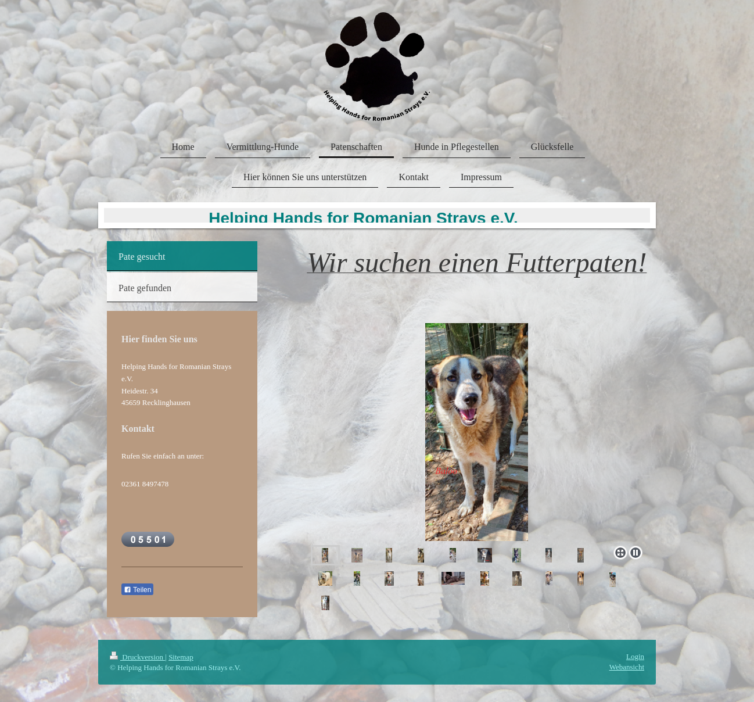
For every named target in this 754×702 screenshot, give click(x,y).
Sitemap (180, 657)
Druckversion (137, 657)
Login (635, 656)
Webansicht (626, 666)
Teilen (137, 590)
